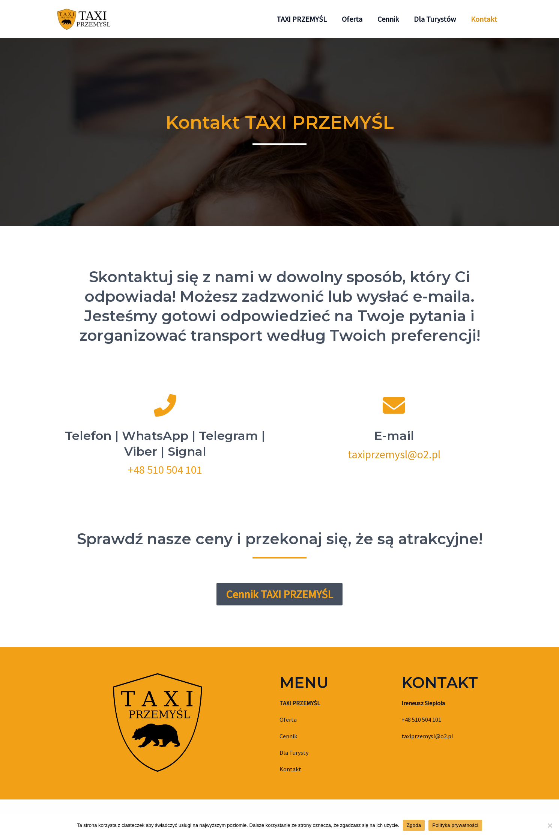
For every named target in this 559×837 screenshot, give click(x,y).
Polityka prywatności (455, 825)
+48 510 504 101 (165, 469)
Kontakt (290, 769)
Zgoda (414, 825)
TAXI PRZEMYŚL (300, 703)
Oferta (288, 719)
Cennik (288, 736)
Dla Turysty (294, 752)
